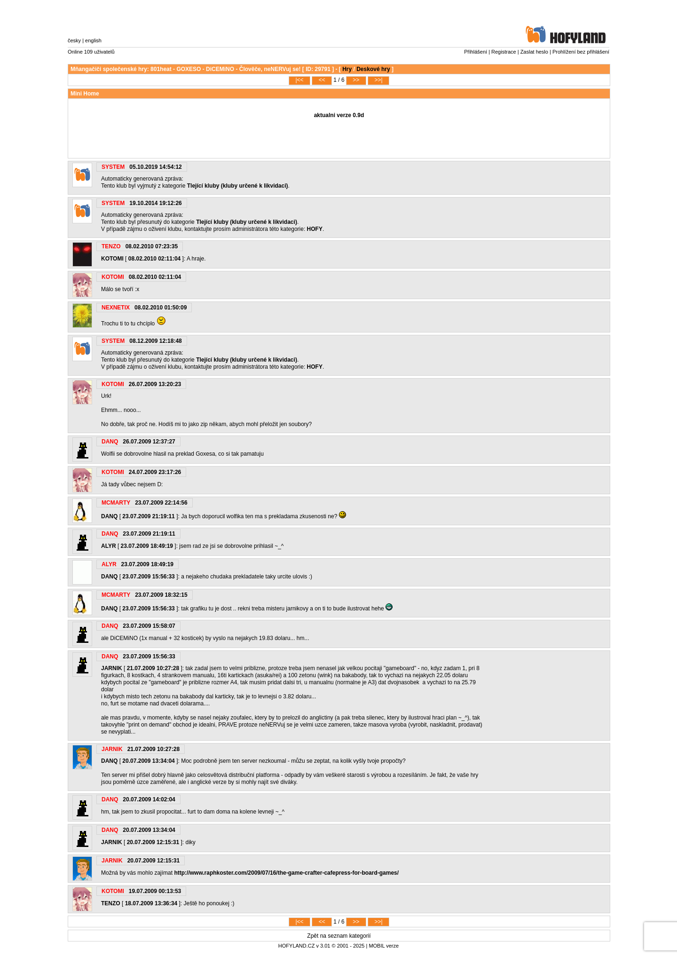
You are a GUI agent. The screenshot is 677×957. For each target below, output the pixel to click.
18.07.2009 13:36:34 (151, 903)
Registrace (503, 52)
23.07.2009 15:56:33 (148, 576)
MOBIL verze (384, 946)
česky (74, 40)
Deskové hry (373, 69)
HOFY (315, 229)
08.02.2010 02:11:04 (154, 258)
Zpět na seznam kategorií (338, 936)
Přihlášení (475, 52)
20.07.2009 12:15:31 (153, 842)
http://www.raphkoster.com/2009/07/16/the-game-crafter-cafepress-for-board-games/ (286, 873)
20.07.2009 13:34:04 (148, 761)
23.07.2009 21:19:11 (148, 516)
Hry (347, 69)
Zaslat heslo (534, 52)
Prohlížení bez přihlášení (580, 52)
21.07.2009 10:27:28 (153, 668)
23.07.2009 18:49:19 (147, 546)
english (93, 40)
